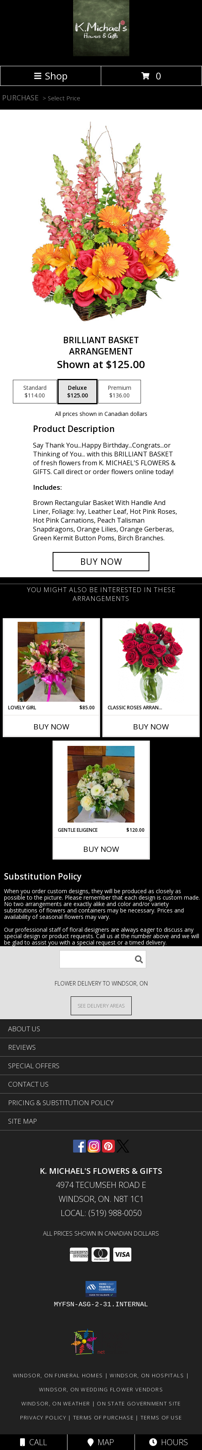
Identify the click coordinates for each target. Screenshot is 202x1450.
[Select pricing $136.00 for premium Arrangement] (119, 391)
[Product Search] (102, 959)
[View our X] (122, 1150)
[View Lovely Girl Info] (51, 662)
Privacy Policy (43, 1417)
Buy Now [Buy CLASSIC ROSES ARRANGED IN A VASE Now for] (151, 726)
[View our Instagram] (94, 1150)
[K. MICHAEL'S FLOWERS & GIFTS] (101, 54)
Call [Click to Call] (33, 1442)
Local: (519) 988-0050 (101, 1213)
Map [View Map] (101, 1442)
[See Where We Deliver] (101, 1005)
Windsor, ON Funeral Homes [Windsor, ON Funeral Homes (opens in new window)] (58, 1375)
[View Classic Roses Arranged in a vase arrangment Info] (150, 662)
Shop (50, 75)
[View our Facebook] (79, 1150)
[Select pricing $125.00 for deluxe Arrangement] (77, 391)
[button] (101, 1289)
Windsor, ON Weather (55, 1403)
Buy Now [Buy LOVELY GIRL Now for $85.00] (51, 726)
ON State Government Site (139, 1403)
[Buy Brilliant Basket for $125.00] (101, 561)
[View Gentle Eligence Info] (101, 784)
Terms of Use (161, 1417)
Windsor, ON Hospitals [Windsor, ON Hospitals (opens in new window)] (147, 1375)
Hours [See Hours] (168, 1442)
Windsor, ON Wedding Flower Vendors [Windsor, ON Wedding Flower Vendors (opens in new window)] (101, 1389)
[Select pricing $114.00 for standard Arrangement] (35, 391)
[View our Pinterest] (108, 1150)
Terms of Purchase (103, 1417)
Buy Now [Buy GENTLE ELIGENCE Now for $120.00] (101, 849)
